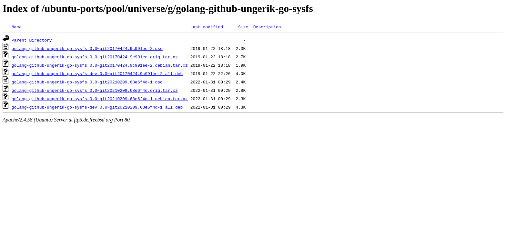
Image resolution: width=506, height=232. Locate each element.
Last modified (206, 27)
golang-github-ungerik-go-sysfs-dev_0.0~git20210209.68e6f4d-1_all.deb (97, 107)
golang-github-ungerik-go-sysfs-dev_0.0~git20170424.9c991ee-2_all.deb (97, 73)
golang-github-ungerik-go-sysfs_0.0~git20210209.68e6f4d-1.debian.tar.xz (100, 99)
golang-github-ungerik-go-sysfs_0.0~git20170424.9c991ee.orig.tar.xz (95, 57)
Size (243, 27)
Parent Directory (32, 40)
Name (17, 27)
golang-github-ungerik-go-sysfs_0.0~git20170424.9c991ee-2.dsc (87, 48)
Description (267, 27)
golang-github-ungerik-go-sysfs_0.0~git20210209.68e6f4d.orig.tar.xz (95, 90)
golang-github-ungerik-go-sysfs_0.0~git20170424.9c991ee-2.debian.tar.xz (100, 65)
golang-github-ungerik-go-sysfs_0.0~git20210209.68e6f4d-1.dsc (87, 82)
